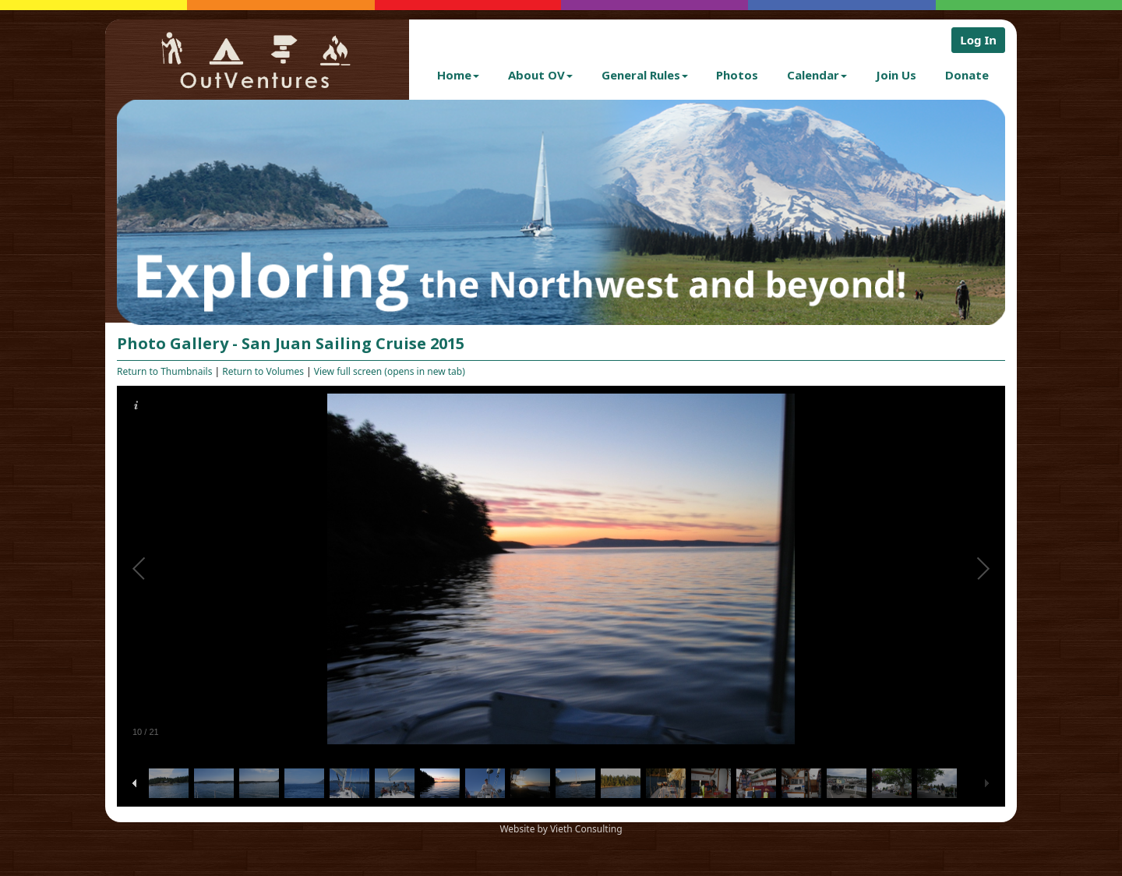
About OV (540, 75)
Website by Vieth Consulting (560, 828)
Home (458, 75)
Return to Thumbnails (164, 371)
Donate (967, 75)
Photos (737, 75)
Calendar (817, 75)
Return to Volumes (263, 371)
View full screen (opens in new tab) (389, 371)
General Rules (645, 75)
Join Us (896, 75)
